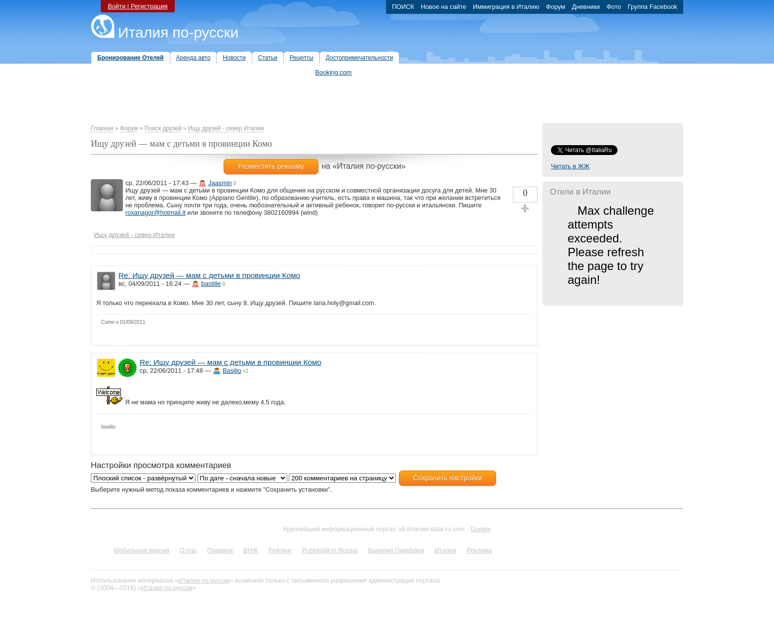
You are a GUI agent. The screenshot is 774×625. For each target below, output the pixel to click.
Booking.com (333, 72)
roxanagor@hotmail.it (155, 212)
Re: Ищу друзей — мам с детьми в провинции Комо (209, 275)
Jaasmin (220, 183)
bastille (211, 283)
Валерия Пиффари (396, 550)
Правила (220, 550)
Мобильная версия (141, 550)
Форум (129, 128)
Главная (102, 128)
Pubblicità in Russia (329, 550)
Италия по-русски (178, 32)
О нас (188, 550)
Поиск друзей (163, 128)
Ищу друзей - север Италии (226, 128)
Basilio (232, 370)
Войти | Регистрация (137, 6)
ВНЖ (250, 550)
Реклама (479, 550)
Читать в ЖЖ (570, 166)
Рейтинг (280, 550)
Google (480, 529)
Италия (445, 550)
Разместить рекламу (271, 166)
